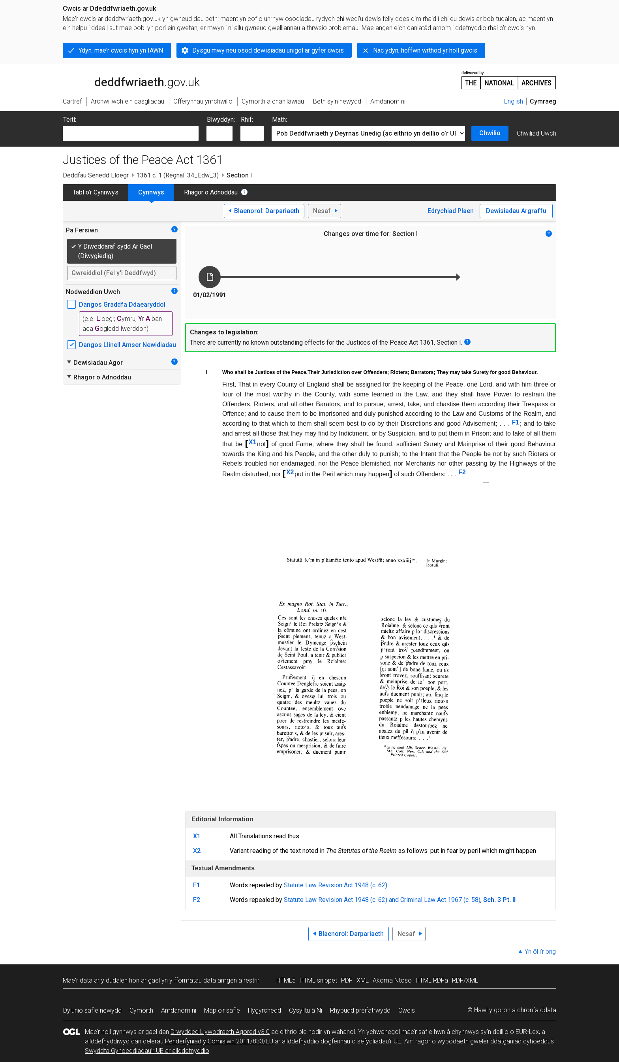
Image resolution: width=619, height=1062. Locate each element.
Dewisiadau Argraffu (516, 211)
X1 (253, 442)
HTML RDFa (432, 980)
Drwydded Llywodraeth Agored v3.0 (220, 1032)
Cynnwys (151, 192)
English (513, 101)
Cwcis (406, 1010)
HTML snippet (318, 980)
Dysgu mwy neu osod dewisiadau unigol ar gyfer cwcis (268, 50)
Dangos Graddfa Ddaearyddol (122, 304)
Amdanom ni (178, 1010)
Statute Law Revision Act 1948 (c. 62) (335, 885)
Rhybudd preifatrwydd (360, 1010)
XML (362, 980)
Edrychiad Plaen (451, 211)
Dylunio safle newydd (92, 1010)
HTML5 (286, 980)
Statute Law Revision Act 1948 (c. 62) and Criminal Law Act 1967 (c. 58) (382, 900)
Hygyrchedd (264, 1010)
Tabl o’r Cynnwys (95, 192)
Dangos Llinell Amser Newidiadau (127, 345)
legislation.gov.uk (125, 79)
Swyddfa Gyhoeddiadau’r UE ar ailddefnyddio (147, 1050)
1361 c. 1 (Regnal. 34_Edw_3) (178, 175)
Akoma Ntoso (392, 980)
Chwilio (490, 133)
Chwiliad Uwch (536, 133)
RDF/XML (465, 980)
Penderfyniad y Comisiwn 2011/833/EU (219, 1041)
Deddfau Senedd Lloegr (96, 175)
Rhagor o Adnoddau (211, 192)
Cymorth (141, 1010)
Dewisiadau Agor (94, 362)
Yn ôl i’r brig (540, 951)
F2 (462, 472)
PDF (347, 980)
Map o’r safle (222, 1010)
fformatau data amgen (205, 980)
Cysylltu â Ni (305, 1010)
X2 (290, 472)
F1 (516, 422)
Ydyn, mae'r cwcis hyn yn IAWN (121, 50)
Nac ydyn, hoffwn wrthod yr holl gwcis (425, 50)
